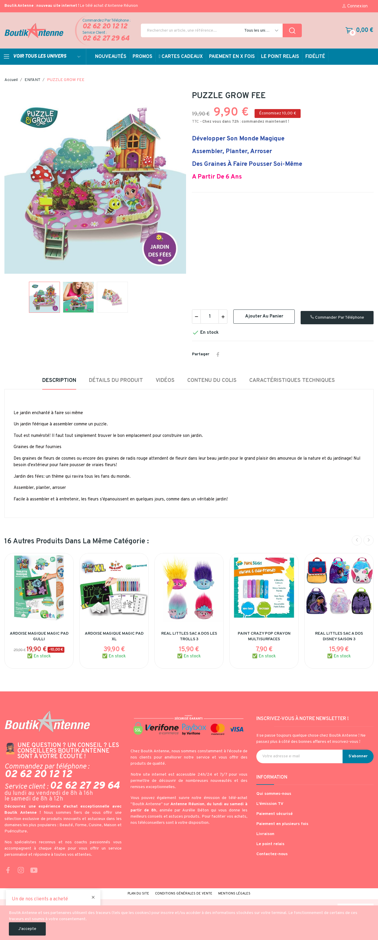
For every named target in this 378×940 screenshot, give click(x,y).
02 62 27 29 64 (105, 39)
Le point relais (270, 844)
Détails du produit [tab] (116, 380)
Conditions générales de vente (183, 894)
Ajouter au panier (264, 316)
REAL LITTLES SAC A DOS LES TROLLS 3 (189, 636)
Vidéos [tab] (165, 380)
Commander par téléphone (337, 317)
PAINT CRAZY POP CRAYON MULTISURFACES (264, 636)
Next (369, 540)
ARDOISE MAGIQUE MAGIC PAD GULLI (39, 636)
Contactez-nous (272, 854)
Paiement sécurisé (274, 813)
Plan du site (138, 894)
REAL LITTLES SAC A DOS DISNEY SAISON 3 (339, 636)
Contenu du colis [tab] (212, 380)
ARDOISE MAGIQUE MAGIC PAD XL (114, 636)
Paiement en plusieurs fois (282, 823)
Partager (218, 354)
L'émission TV (270, 803)
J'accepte (27, 928)
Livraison (265, 834)
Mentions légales (234, 894)
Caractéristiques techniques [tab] (292, 380)
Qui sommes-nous (273, 793)
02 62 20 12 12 (104, 26)
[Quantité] (210, 316)
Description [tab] (59, 380)
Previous (357, 540)
